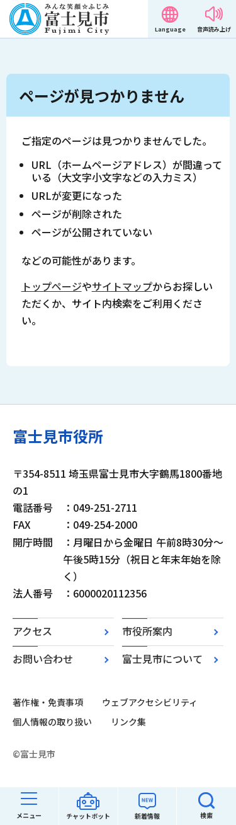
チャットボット (88, 816)
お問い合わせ (43, 658)
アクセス (32, 630)
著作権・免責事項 (48, 702)
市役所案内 (147, 630)
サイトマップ (122, 286)
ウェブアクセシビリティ (150, 702)
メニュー (29, 815)
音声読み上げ (214, 29)
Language (170, 29)
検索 (206, 815)
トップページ (51, 286)
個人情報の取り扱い (52, 721)
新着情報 (147, 816)
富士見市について (162, 658)
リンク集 (128, 721)
